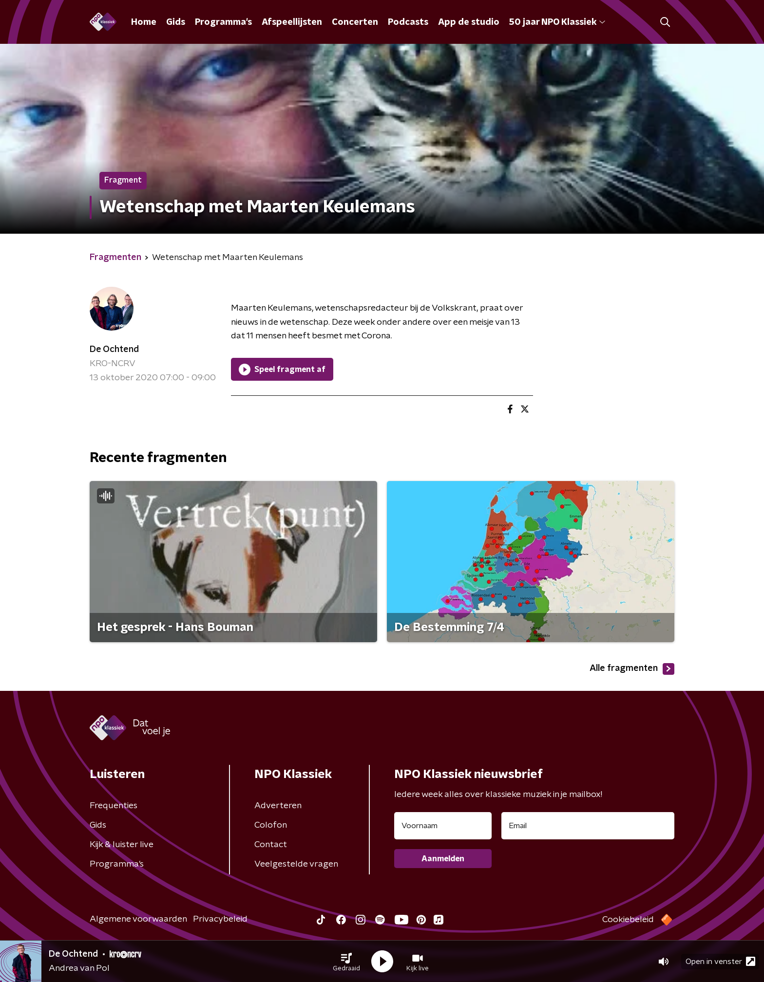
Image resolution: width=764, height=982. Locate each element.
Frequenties (113, 805)
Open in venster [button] (720, 961)
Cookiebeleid (628, 919)
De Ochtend (114, 349)
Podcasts (408, 22)
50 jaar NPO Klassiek (557, 22)
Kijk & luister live (121, 844)
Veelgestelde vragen (296, 864)
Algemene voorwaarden (138, 919)
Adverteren (278, 805)
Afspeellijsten (292, 22)
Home (143, 22)
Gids (175, 22)
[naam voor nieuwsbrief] (443, 825)
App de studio (468, 22)
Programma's (223, 22)
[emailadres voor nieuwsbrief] (587, 825)
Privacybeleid (220, 919)
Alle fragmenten (632, 669)
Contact (270, 844)
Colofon (270, 825)
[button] (346, 961)
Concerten (355, 22)
